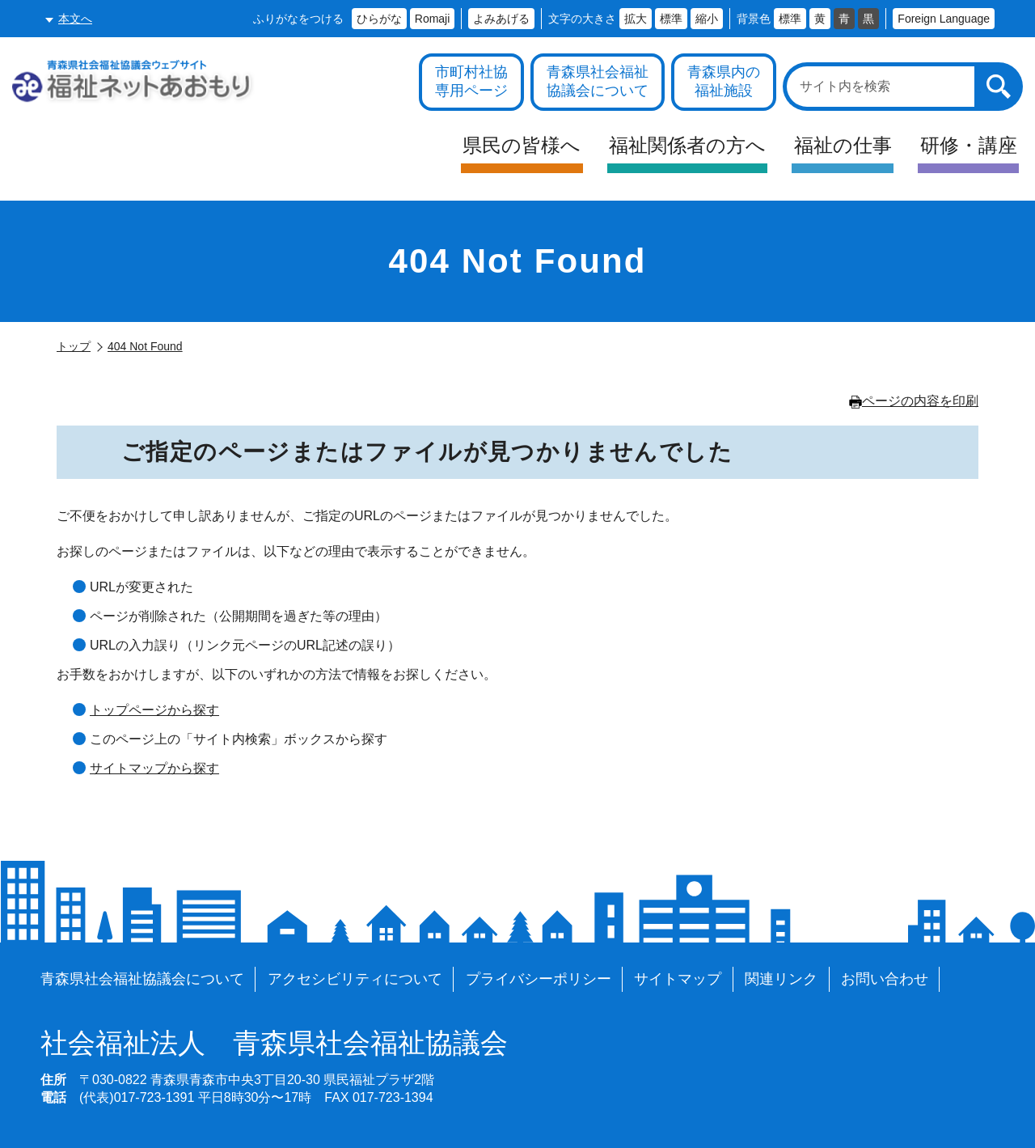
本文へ (75, 18)
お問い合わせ (884, 979)
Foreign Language (944, 18)
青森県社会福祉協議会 (274, 1043)
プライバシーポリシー (538, 979)
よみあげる (501, 18)
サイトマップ (677, 979)
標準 (671, 18)
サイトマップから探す (154, 768)
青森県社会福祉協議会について (142, 979)
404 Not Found (145, 346)
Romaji (432, 18)
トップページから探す (154, 710)
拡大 (635, 18)
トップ (74, 346)
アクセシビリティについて (355, 979)
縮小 (706, 18)
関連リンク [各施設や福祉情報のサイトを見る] (781, 979)
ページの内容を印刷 (913, 401)
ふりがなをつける (298, 18)
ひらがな (379, 18)
